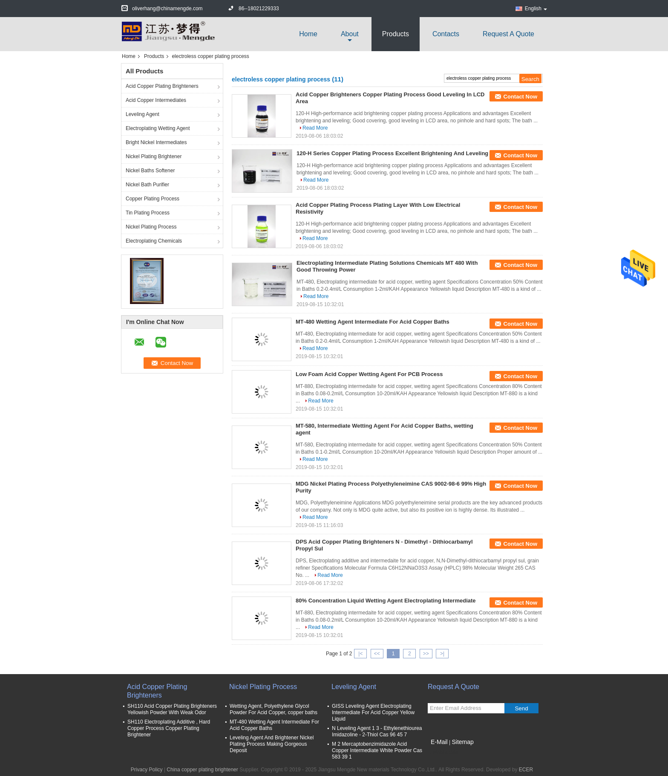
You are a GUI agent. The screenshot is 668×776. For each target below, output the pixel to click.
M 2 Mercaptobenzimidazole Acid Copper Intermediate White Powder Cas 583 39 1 (377, 750)
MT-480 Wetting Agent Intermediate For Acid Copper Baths (372, 322)
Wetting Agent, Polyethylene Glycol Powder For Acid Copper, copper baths (273, 709)
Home (308, 34)
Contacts (445, 34)
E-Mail (439, 741)
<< (377, 654)
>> (426, 654)
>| (442, 654)
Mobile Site (443, 753)
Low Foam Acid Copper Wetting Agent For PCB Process (369, 374)
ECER (526, 770)
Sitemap (462, 741)
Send (521, 708)
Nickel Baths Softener (150, 171)
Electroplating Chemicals (154, 241)
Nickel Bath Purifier (147, 185)
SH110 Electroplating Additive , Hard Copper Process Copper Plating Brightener (168, 728)
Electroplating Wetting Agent (158, 128)
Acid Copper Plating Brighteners (162, 86)
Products (395, 34)
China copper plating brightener (202, 770)
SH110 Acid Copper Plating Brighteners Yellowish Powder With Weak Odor (172, 709)
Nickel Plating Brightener (153, 156)
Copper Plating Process (152, 199)
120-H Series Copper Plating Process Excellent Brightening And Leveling (392, 153)
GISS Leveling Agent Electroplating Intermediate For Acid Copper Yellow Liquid (373, 712)
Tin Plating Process (148, 213)
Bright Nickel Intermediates (156, 142)
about (350, 34)
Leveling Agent (142, 114)
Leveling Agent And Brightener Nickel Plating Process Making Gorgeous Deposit (272, 744)
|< (360, 654)
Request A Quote (508, 34)
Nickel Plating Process (151, 227)
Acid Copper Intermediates (156, 100)
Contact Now (520, 96)
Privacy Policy (147, 770)
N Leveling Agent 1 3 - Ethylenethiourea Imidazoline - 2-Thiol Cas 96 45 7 (377, 731)
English (536, 9)
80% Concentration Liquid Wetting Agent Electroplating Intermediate (386, 600)
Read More (315, 128)
